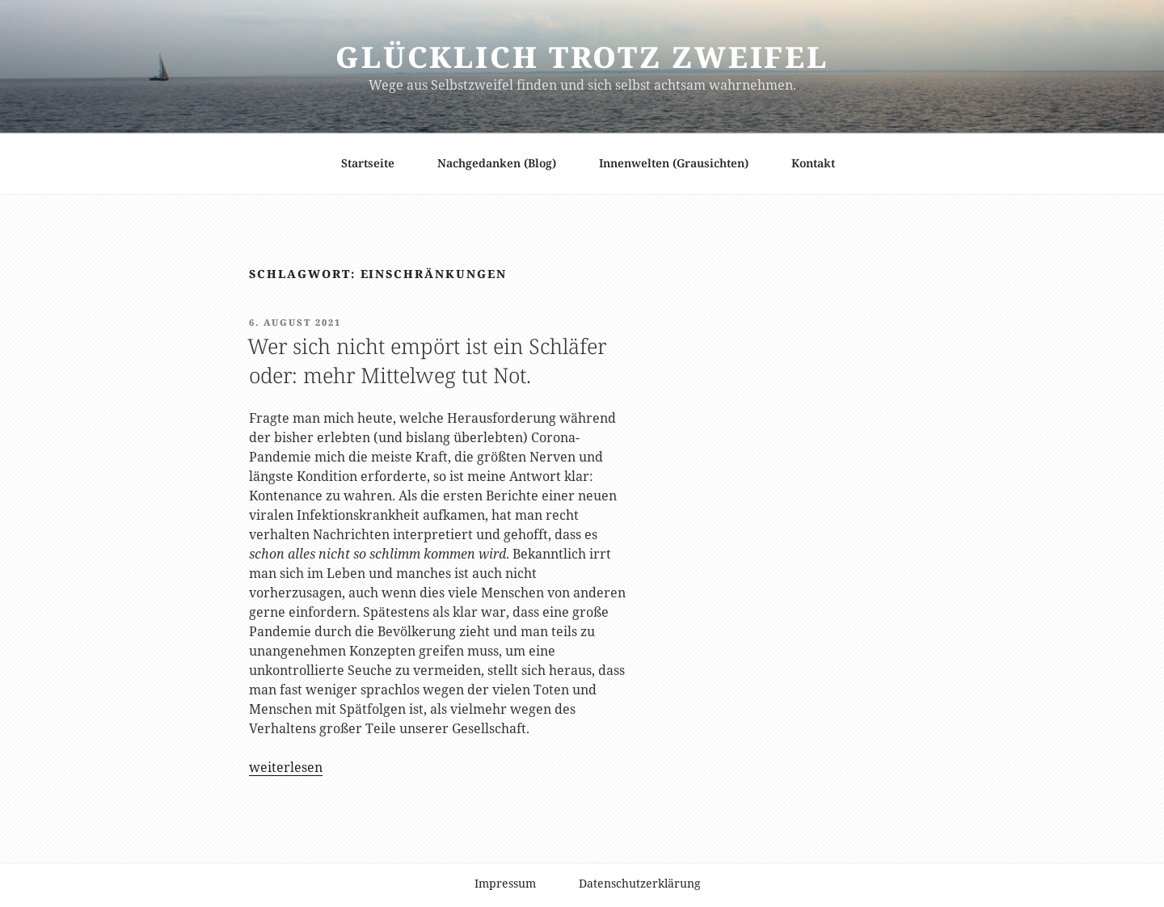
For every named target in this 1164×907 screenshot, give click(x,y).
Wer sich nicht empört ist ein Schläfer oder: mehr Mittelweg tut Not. (426, 360)
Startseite (367, 163)
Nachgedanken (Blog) (496, 163)
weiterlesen (286, 767)
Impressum (505, 883)
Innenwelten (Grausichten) (674, 163)
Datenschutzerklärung (640, 883)
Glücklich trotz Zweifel (582, 57)
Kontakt (813, 163)
